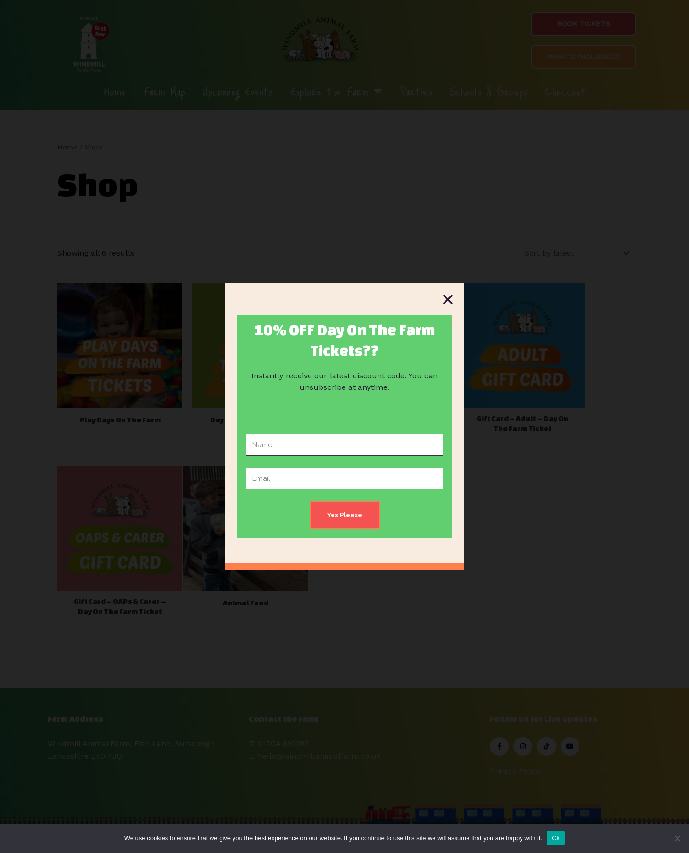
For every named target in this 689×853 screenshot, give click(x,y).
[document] (344, 426)
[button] (448, 299)
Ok (556, 838)
